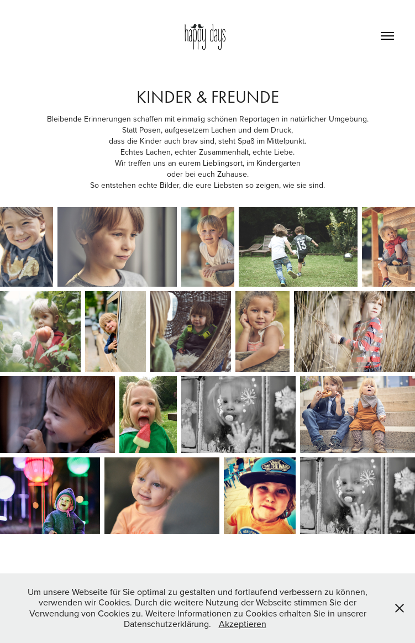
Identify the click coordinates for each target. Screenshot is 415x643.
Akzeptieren (242, 624)
